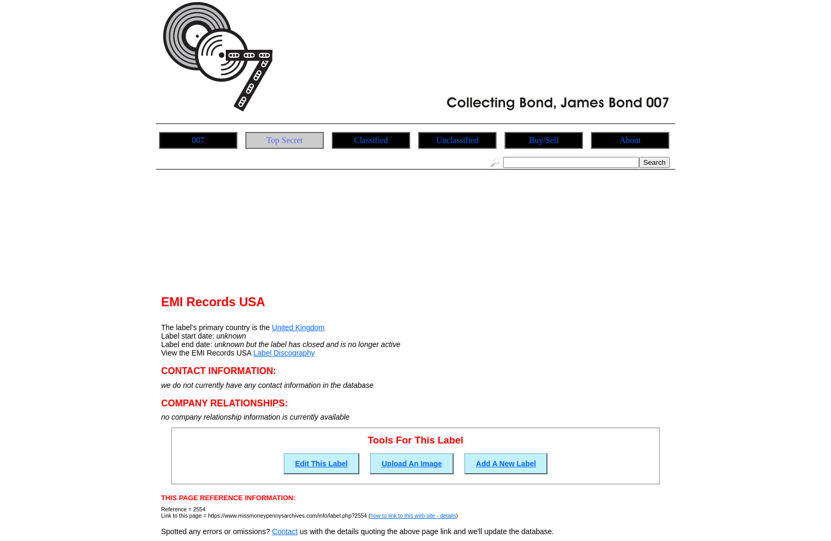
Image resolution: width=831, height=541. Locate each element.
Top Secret (285, 140)
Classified (371, 140)
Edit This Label (321, 463)
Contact (284, 531)
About (630, 140)
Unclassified (457, 140)
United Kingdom (298, 327)
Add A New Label (506, 463)
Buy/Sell (544, 140)
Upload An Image (412, 463)
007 (198, 140)
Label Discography (284, 353)
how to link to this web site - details (413, 515)
